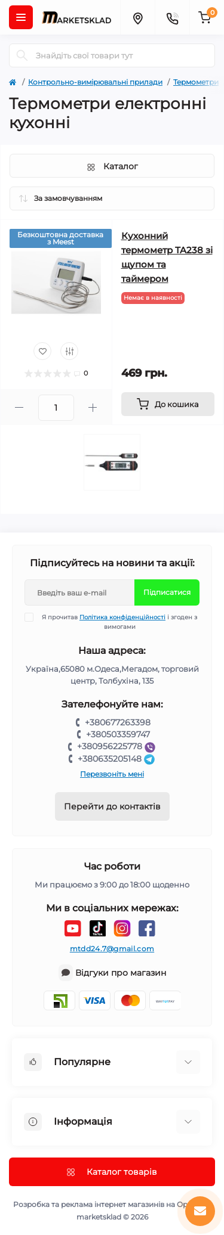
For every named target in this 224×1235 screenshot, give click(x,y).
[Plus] (93, 407)
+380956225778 (117, 746)
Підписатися (167, 592)
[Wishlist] (42, 351)
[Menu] (21, 17)
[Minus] (19, 407)
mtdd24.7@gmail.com (112, 948)
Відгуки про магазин (120, 972)
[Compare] (69, 351)
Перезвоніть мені (112, 773)
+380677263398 (118, 722)
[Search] (22, 55)
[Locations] (137, 17)
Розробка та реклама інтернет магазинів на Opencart (112, 1204)
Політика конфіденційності (122, 617)
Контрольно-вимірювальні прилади (95, 81)
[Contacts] (172, 17)
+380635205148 (118, 758)
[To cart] (168, 404)
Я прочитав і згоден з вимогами (118, 622)
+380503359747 (118, 734)
